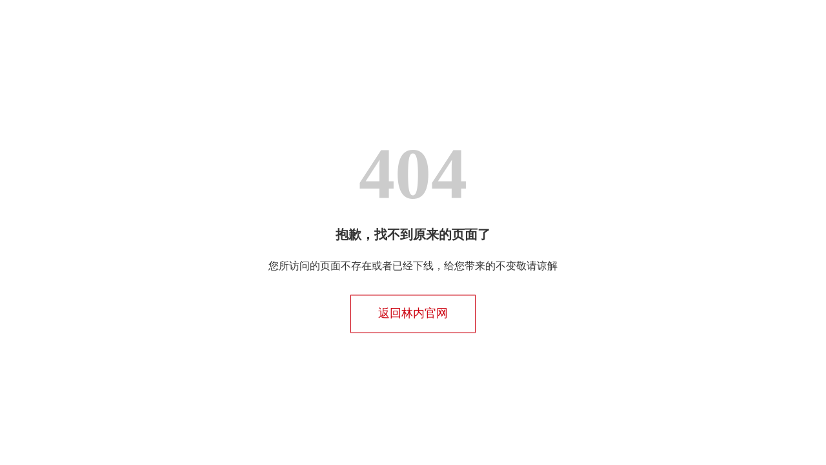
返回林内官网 (413, 313)
